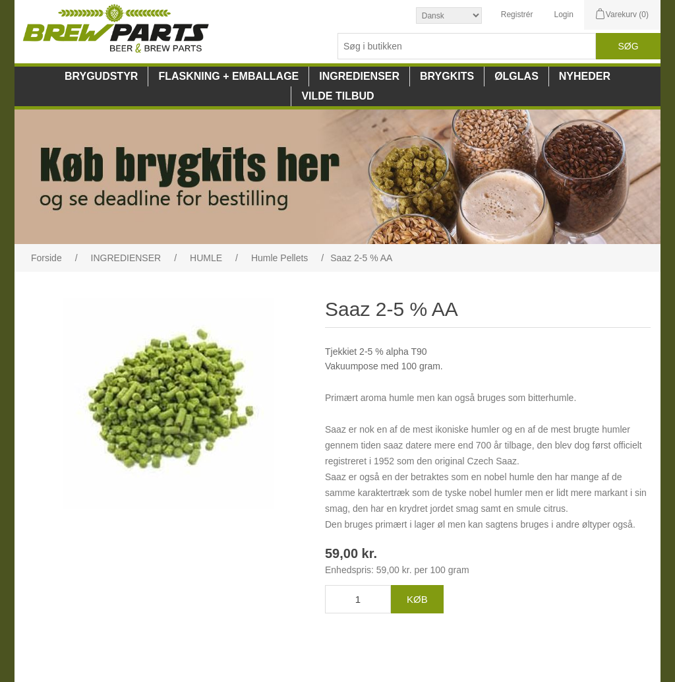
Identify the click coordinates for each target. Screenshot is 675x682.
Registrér (517, 14)
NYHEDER (584, 76)
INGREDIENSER (359, 76)
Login (563, 14)
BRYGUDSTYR (101, 76)
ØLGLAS (516, 76)
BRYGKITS (447, 76)
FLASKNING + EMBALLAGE (228, 76)
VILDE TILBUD (337, 96)
